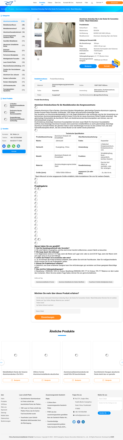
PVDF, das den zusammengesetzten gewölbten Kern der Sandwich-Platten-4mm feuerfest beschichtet (57, 415)
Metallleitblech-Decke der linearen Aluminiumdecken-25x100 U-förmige (15, 374)
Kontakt (13, 151)
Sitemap (3, 412)
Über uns (4, 407)
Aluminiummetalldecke (14, 21)
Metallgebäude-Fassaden (14, 59)
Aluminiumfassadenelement (14, 32)
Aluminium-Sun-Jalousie (14, 75)
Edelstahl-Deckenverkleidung (14, 50)
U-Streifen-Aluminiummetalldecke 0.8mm (17, 105)
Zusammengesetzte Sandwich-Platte (14, 36)
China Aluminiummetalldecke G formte (21, 437)
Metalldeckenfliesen (14, 25)
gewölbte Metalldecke (14, 41)
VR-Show (4, 404)
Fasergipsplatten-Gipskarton (14, 90)
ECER (112, 437)
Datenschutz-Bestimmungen (5, 420)
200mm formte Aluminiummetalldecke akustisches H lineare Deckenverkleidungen (46, 374)
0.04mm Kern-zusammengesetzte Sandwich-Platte (57, 405)
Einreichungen (47, 317)
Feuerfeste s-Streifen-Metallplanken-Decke (100, 282)
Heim (2, 398)
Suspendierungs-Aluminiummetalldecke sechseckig (17, 119)
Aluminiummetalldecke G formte (45, 282)
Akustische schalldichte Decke (14, 45)
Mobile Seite (5, 415)
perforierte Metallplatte (14, 55)
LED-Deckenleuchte (14, 86)
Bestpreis (88, 66)
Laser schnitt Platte (14, 62)
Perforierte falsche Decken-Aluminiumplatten (16, 112)
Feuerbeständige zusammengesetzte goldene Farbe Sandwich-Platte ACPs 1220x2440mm (56, 424)
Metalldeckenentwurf (14, 29)
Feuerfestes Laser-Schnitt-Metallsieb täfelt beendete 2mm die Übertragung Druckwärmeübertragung (31, 421)
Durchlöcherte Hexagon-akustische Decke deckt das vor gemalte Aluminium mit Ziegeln (107, 374)
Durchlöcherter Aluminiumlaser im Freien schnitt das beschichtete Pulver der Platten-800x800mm (31, 402)
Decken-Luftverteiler (14, 78)
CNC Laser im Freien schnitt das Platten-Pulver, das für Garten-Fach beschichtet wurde (31, 410)
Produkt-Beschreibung (57, 79)
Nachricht (4, 410)
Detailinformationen (40, 79)
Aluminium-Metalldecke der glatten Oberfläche (71, 282)
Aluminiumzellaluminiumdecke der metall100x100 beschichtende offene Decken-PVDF (76, 374)
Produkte (4, 401)
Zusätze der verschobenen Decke (14, 70)
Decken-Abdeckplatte (14, 82)
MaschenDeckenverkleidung (14, 66)
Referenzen (114, 3)
